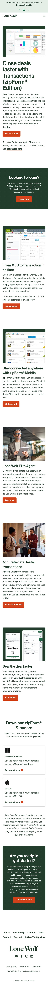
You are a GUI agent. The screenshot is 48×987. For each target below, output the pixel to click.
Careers (31, 932)
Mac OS (8, 789)
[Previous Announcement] (19, 9)
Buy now (9, 500)
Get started (11, 404)
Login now (24, 199)
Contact (7, 937)
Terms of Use (24, 967)
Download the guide (24, 5)
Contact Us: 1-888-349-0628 (24, 981)
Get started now (13, 604)
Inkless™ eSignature (35, 937)
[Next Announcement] (28, 9)
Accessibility (36, 967)
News (41, 932)
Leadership (18, 932)
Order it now (11, 133)
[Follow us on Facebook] (21, 957)
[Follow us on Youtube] (16, 957)
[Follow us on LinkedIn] (31, 957)
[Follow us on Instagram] (26, 957)
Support (18, 937)
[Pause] (24, 9)
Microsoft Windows (13, 757)
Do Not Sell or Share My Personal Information (24, 971)
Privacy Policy (12, 967)
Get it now (10, 697)
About (7, 932)
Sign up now (11, 306)
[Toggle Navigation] (44, 16)
